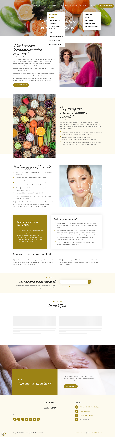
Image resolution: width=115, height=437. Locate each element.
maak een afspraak (21, 85)
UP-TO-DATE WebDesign (95, 432)
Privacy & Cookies (80, 432)
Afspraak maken (106, 6)
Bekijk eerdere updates (66, 286)
